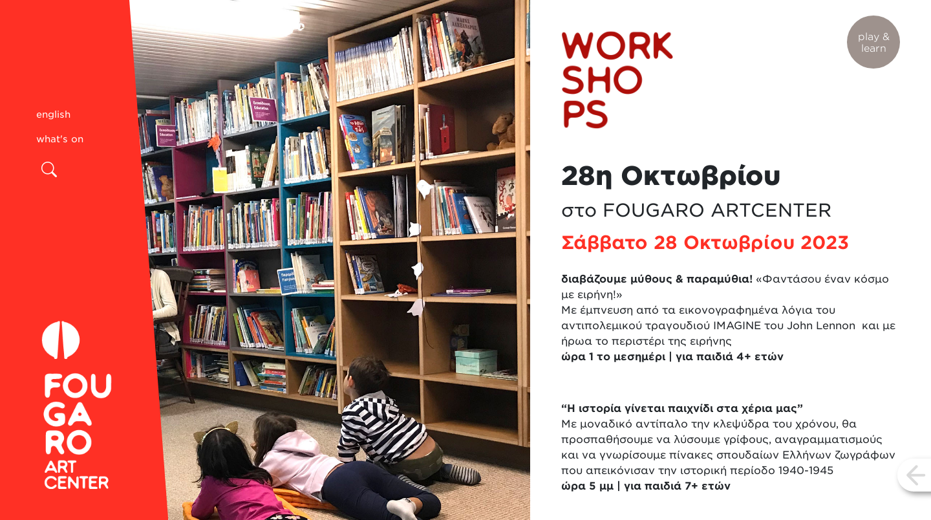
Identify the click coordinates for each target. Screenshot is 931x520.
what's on (59, 138)
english (53, 114)
